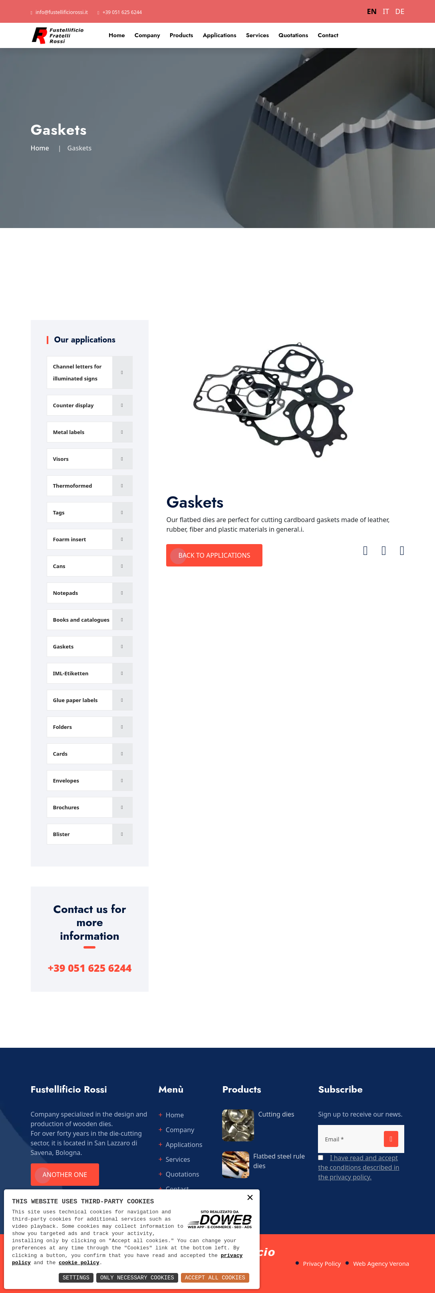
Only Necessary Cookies (137, 1277)
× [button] (250, 1198)
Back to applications (214, 555)
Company (147, 35)
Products (181, 35)
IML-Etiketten (71, 673)
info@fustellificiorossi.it (62, 12)
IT (386, 11)
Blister (61, 834)
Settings (76, 1277)
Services (257, 35)
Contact (328, 35)
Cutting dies (276, 1114)
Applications (219, 35)
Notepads (65, 592)
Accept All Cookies (215, 1277)
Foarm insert (69, 539)
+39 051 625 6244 (122, 12)
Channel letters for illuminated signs (77, 372)
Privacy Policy (322, 1263)
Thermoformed (72, 485)
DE (399, 11)
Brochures (66, 807)
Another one (65, 1174)
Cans (59, 566)
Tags (59, 512)
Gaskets (63, 646)
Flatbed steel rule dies (279, 1161)
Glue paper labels (75, 700)
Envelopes (66, 780)
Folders (62, 727)
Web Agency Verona (381, 1263)
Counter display (73, 405)
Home (117, 35)
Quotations (293, 35)
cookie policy (79, 1263)
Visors (61, 458)
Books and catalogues (81, 619)
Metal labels (69, 432)
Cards (60, 753)
